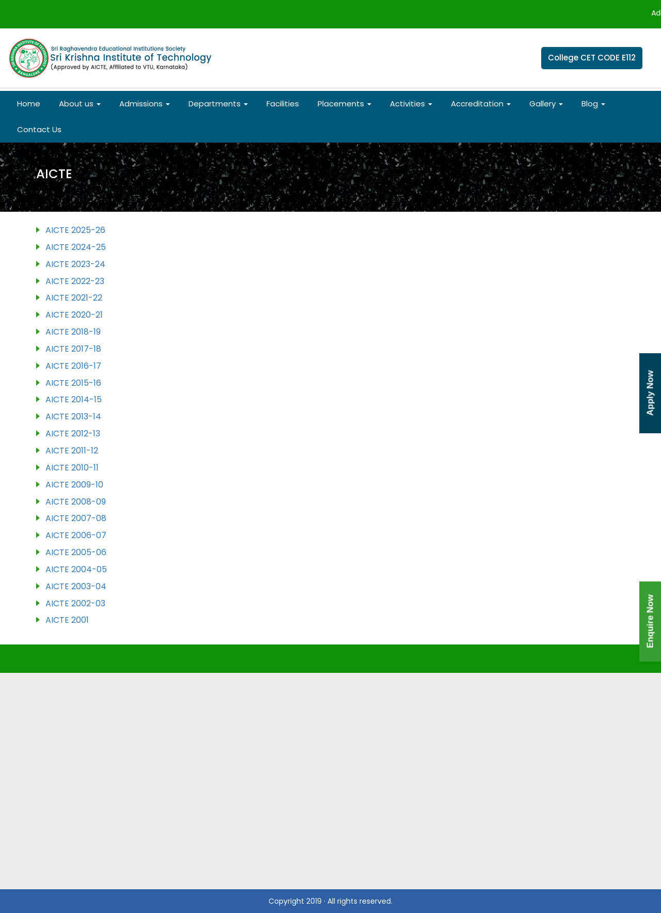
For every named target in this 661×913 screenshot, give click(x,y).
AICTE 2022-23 (74, 281)
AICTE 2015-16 (73, 383)
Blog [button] (593, 103)
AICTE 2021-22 (73, 298)
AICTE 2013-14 (73, 416)
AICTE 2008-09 (75, 502)
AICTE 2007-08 (75, 518)
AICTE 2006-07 (75, 535)
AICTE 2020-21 (74, 315)
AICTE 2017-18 (73, 349)
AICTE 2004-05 (76, 569)
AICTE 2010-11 (72, 468)
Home (28, 103)
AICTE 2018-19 (73, 332)
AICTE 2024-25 (75, 247)
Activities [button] (411, 103)
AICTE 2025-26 (75, 230)
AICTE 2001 (67, 620)
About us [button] (80, 103)
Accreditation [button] (481, 103)
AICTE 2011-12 (71, 451)
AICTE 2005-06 (75, 552)
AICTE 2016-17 (73, 366)
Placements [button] (344, 103)
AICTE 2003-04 (75, 586)
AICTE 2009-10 (74, 485)
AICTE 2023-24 (75, 264)
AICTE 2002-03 (75, 603)
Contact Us (39, 129)
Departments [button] (218, 103)
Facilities (282, 103)
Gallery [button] (546, 103)
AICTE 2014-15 (73, 399)
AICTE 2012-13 (72, 433)
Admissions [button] (144, 103)
